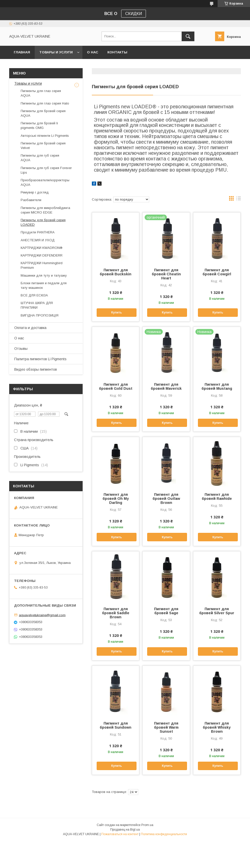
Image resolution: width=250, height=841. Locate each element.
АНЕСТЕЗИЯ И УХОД (38, 240)
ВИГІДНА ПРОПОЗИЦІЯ (39, 315)
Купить (116, 312)
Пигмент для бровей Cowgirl (217, 272)
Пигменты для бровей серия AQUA (43, 113)
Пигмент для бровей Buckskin (115, 272)
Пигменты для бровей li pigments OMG (39, 125)
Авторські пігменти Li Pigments (45, 136)
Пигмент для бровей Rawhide (217, 496)
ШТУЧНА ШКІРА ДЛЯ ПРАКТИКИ (37, 305)
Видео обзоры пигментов (35, 369)
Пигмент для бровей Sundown (115, 725)
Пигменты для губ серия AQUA (40, 158)
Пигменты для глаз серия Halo (45, 103)
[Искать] (188, 36)
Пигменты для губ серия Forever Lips (46, 170)
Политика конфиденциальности (164, 834)
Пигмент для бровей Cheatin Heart (166, 274)
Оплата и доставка (30, 328)
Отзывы (21, 349)
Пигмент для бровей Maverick (166, 386)
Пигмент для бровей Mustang (217, 386)
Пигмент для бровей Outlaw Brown (166, 498)
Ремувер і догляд (35, 192)
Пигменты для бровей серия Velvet (43, 145)
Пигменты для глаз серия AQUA (41, 93)
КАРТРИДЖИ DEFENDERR (41, 255)
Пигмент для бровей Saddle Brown (115, 613)
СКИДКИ (133, 13)
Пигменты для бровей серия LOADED (43, 222)
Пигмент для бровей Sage (166, 611)
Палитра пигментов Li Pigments (40, 359)
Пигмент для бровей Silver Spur (216, 611)
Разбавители (31, 200)
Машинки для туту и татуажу (44, 275)
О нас (92, 52)
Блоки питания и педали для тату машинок (44, 285)
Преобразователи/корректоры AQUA (45, 182)
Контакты (117, 52)
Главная (22, 52)
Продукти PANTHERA (38, 232)
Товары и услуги (56, 52)
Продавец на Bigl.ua (125, 829)
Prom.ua (147, 825)
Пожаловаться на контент (120, 834)
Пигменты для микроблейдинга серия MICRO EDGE (45, 210)
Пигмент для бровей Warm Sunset (166, 727)
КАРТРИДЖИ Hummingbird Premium (41, 265)
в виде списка (238, 199)
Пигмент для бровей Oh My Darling (116, 498)
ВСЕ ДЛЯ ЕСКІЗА (34, 295)
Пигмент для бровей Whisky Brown (217, 727)
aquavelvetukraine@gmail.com (42, 615)
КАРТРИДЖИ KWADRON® (41, 248)
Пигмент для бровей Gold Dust (115, 386)
